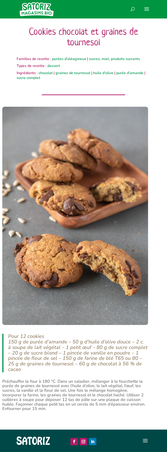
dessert (53, 65)
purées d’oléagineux (69, 58)
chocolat (46, 73)
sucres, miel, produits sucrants (114, 58)
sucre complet (28, 77)
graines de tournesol (72, 73)
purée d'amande (129, 73)
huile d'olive (103, 73)
